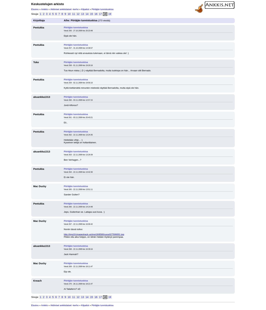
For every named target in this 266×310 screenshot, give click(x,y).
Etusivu (35, 9)
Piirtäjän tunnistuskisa (102, 9)
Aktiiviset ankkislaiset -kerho (64, 9)
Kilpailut (85, 9)
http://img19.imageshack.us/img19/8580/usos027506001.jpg (94, 234)
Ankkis (44, 9)
